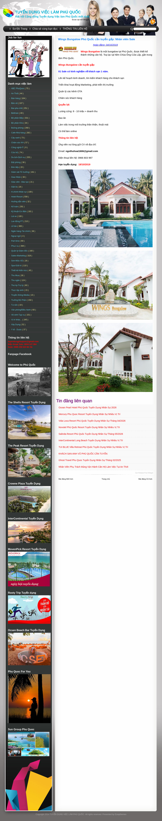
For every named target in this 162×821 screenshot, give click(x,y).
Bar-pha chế (17, 108)
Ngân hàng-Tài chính (21, 231)
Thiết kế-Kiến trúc (19, 270)
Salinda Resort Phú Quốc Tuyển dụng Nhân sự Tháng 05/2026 (91, 434)
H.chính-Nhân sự (19, 192)
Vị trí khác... (16, 320)
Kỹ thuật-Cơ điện (19, 211)
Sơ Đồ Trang (19, 28)
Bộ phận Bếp (17, 118)
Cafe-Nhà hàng (18, 133)
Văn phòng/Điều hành (21, 310)
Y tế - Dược (16, 329)
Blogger (86, 20)
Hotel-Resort (17, 197)
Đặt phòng (16, 162)
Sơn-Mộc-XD (17, 261)
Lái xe (14, 216)
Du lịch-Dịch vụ (18, 157)
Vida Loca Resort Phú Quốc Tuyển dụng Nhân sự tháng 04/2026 (92, 420)
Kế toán (15, 206)
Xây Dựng (16, 324)
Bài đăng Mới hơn (66, 479)
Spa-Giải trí (16, 265)
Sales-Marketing (18, 256)
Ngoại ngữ (16, 236)
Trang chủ (106, 479)
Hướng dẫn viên (18, 201)
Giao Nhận (16, 177)
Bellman (15, 113)
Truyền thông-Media (20, 295)
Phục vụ (15, 246)
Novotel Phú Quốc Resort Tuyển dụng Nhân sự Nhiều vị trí (89, 427)
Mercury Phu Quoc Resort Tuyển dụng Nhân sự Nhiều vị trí (89, 414)
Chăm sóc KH (17, 142)
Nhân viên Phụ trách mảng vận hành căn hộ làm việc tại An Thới (93, 467)
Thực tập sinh (17, 290)
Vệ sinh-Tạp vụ (18, 315)
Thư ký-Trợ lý (17, 285)
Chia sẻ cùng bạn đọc (44, 28)
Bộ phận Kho (17, 123)
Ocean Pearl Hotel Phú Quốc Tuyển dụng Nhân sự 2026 (87, 407)
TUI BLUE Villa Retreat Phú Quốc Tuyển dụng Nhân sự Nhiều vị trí (93, 447)
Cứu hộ (15, 152)
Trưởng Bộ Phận (19, 300)
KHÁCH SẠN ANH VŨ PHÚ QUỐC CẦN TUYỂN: (83, 453)
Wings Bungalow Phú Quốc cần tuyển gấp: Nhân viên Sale (96, 39)
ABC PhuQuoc (18, 88)
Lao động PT (17, 221)
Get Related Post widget (144, 473)
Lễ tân (14, 226)
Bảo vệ (14, 103)
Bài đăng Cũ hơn (145, 479)
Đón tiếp (15, 167)
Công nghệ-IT (17, 147)
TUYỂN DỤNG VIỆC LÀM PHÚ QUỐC (48, 12)
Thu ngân (15, 280)
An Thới (15, 93)
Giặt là (14, 187)
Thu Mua (15, 275)
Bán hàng (15, 98)
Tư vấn (14, 305)
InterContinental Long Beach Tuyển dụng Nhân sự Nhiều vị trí (91, 440)
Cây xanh (15, 138)
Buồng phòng (17, 128)
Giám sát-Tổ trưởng (20, 172)
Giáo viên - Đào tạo (20, 182)
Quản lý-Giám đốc (19, 251)
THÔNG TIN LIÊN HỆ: (75, 28)
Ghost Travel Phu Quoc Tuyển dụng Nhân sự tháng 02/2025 (90, 460)
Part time (15, 241)
